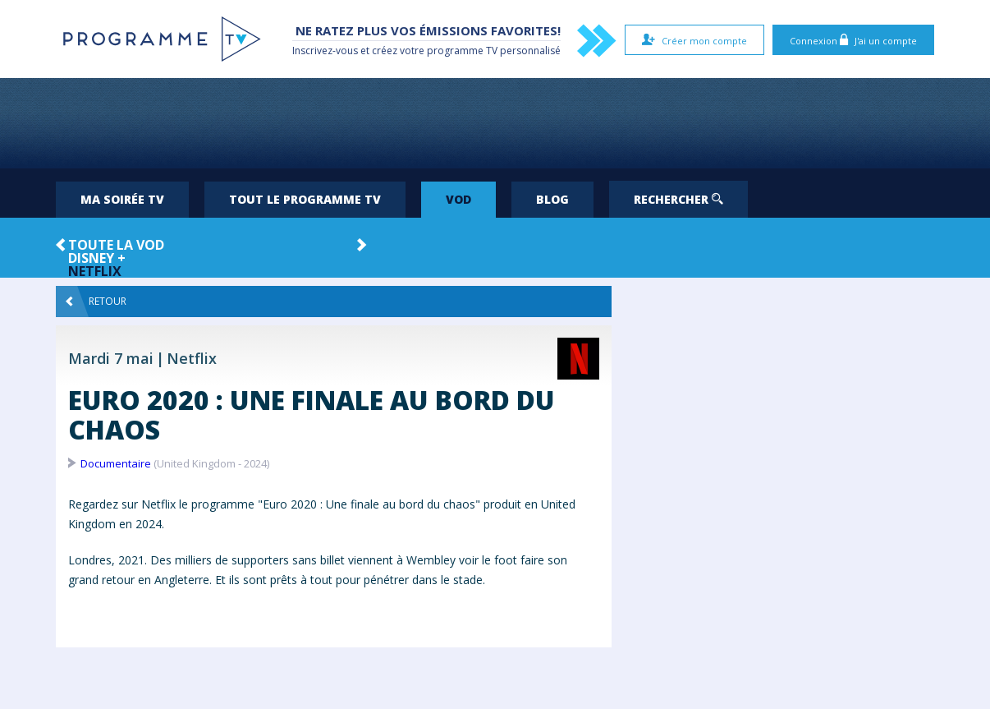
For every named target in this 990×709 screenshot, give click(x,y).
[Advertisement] (495, 123)
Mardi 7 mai (111, 358)
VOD (458, 199)
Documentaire (115, 463)
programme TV (462, 51)
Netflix (94, 271)
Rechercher (678, 199)
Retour (96, 301)
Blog (552, 199)
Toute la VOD (116, 245)
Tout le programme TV (305, 199)
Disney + (97, 258)
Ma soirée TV (122, 199)
